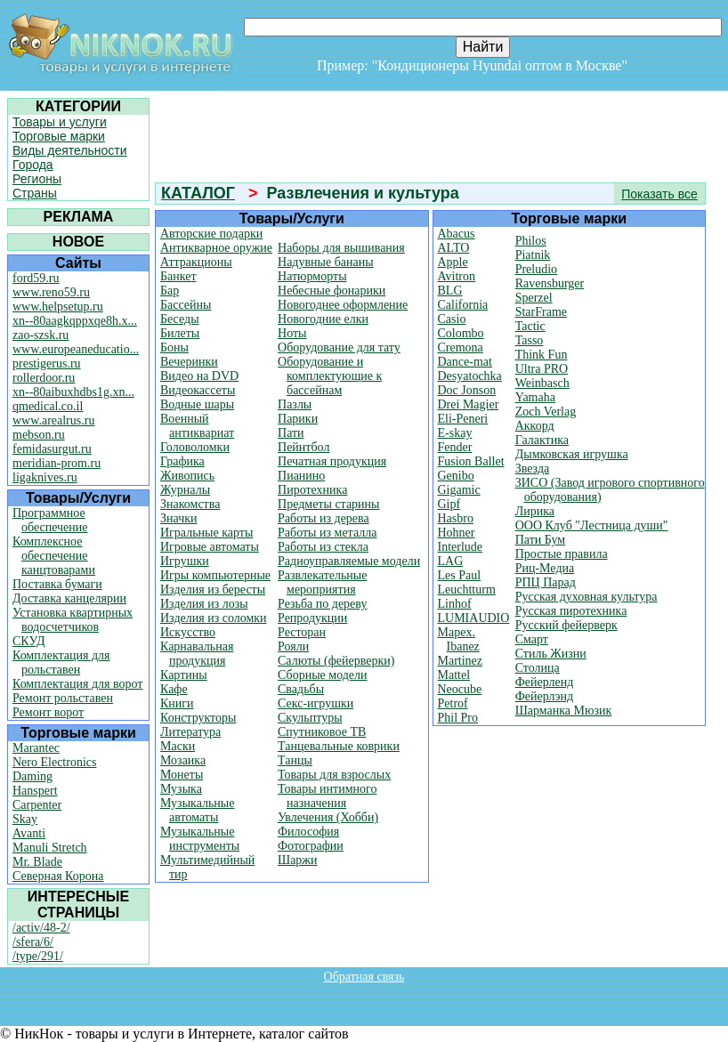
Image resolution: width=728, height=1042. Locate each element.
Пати (291, 433)
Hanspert (35, 790)
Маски (177, 746)
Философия (308, 831)
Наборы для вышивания (341, 247)
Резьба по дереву (322, 603)
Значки (179, 518)
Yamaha (535, 397)
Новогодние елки (323, 319)
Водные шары (197, 404)
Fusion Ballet (471, 461)
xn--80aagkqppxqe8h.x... (74, 320)
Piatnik (533, 255)
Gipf (449, 504)
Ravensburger (550, 283)
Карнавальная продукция (196, 653)
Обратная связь (364, 976)
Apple (453, 262)
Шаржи (298, 860)
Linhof (455, 603)
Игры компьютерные (215, 575)
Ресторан (302, 632)
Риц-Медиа (545, 568)
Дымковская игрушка (571, 454)
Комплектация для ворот (77, 684)
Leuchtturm (467, 589)
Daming (32, 776)
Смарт (531, 639)
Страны (34, 193)
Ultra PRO (542, 369)
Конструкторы (198, 717)
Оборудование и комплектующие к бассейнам (330, 376)
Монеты (181, 774)
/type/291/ (37, 956)
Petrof (453, 703)
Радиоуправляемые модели (349, 561)
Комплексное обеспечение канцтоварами (53, 556)
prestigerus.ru (46, 363)
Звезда (532, 468)
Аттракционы (196, 262)
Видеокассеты (197, 390)
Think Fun (541, 354)
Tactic (530, 326)
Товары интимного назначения (327, 796)
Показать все (659, 194)
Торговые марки (58, 136)
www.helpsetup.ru (57, 306)
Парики (298, 418)
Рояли (293, 646)
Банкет (178, 276)
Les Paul (459, 575)
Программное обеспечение (50, 520)
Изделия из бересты (212, 589)
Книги (177, 703)
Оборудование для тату (339, 347)
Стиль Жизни (550, 653)
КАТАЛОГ (198, 193)
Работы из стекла (323, 546)
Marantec (36, 748)
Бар (169, 290)
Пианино (301, 475)
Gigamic (459, 490)
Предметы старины (328, 504)
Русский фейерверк (566, 625)
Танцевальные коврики (339, 746)
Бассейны (185, 304)
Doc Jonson (467, 390)
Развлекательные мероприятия (322, 582)
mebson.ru (38, 434)
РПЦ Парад (545, 582)
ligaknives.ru (44, 477)
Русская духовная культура (586, 596)
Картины (183, 675)
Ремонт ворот (48, 712)
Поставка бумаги (57, 584)
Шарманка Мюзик (563, 710)
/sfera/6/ (32, 942)
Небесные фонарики (331, 290)
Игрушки (184, 561)
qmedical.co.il (47, 406)
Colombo (461, 333)
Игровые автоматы (209, 546)
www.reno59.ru (51, 292)
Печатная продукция (332, 461)
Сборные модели (323, 675)
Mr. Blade (37, 861)
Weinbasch (542, 383)
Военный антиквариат (197, 426)
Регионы (36, 179)
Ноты (292, 333)
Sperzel (534, 297)
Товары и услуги (59, 122)
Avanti (28, 833)
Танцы (295, 760)
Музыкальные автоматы (197, 810)
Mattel (454, 675)
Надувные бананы (326, 262)
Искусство (187, 632)
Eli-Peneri (463, 418)
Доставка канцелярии (69, 598)
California (463, 304)
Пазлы (294, 404)
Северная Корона (57, 876)
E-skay (455, 433)
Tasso (529, 340)
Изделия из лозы (204, 603)
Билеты (179, 333)
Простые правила (561, 554)
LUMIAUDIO (474, 618)
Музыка (181, 789)
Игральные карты (206, 532)
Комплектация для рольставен (61, 662)
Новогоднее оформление (343, 304)
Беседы (179, 319)
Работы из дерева (323, 518)
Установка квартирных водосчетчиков (72, 620)
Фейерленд (544, 682)
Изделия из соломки (213, 618)
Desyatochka (470, 376)
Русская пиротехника (571, 611)
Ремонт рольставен (62, 698)
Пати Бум (540, 539)
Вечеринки (189, 361)
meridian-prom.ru (56, 463)
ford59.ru (36, 278)
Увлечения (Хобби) (328, 817)
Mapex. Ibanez (459, 639)
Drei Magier (468, 404)
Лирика (534, 511)
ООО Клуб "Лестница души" (591, 525)
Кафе (174, 689)
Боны (174, 347)
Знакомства (190, 504)
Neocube (460, 689)
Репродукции (312, 618)
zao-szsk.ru (40, 335)
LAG (451, 561)
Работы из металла (327, 532)
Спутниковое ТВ (322, 732)
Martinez (460, 660)
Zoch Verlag (546, 411)
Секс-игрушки (315, 703)
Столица (537, 667)
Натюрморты (312, 276)
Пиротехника (312, 490)
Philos (530, 240)
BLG (450, 290)
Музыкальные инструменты (199, 838)
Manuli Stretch (49, 847)
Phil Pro (458, 717)
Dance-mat (465, 361)
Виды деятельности (69, 150)
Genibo (456, 475)
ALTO (454, 247)
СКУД (28, 641)
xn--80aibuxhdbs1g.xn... (73, 392)
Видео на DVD (199, 376)
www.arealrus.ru (53, 420)
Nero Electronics (54, 762)
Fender (455, 447)
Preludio (536, 269)
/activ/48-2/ (41, 927)
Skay (24, 819)
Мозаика (183, 760)
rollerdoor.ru (43, 377)
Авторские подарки (211, 233)
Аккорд (534, 425)
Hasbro (455, 518)
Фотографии (311, 845)
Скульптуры (310, 717)
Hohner (456, 532)
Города (32, 165)
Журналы (185, 490)
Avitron (457, 276)
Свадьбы (301, 689)
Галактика (542, 440)
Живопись (187, 475)
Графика (182, 461)
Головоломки (195, 447)
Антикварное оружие (216, 247)
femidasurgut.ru (52, 449)
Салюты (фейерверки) (336, 660)
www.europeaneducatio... (75, 349)
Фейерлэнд (544, 696)
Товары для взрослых (334, 774)
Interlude (460, 546)
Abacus (456, 233)
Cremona (460, 347)
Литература (190, 732)
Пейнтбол (303, 447)
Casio (452, 319)
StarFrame (541, 312)
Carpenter (36, 805)
